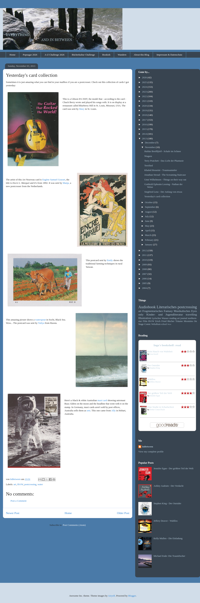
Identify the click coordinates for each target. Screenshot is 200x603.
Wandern (122, 54)
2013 (144, 138)
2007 (144, 274)
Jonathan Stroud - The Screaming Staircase (165, 174)
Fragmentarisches (152, 311)
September (150, 207)
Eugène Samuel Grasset (53, 179)
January (149, 244)
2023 (144, 91)
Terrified (148, 165)
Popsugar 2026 (30, 54)
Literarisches (166, 307)
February (149, 239)
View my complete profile (151, 451)
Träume (179, 321)
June (147, 221)
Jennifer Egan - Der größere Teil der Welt (173, 468)
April (148, 230)
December (150, 142)
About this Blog (141, 54)
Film (145, 321)
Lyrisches (156, 318)
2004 (144, 288)
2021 (144, 101)
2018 (144, 115)
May (147, 225)
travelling (191, 314)
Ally (113, 410)
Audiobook (147, 307)
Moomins (188, 321)
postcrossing (30, 484)
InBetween (147, 446)
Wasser (165, 318)
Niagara (148, 156)
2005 (144, 283)
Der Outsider (153, 365)
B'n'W (20, 484)
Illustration (144, 318)
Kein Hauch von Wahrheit (160, 351)
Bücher (170, 321)
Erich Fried (160, 321)
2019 (144, 110)
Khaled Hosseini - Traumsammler (160, 170)
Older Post (123, 513)
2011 (144, 255)
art (15, 484)
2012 (144, 250)
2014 (144, 133)
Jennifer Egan (155, 396)
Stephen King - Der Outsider (167, 503)
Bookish (106, 54)
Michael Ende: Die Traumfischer (169, 556)
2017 (144, 119)
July (147, 216)
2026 (144, 77)
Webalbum (156, 324)
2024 (144, 86)
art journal (182, 318)
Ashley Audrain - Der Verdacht (169, 485)
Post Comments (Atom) (74, 525)
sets (89, 410)
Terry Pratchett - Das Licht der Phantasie (164, 160)
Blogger (132, 595)
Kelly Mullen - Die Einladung (168, 538)
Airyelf (111, 595)
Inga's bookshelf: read (167, 345)
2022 (144, 96)
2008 (144, 269)
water (40, 484)
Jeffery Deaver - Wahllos (166, 520)
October (149, 202)
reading (172, 318)
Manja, (66, 183)
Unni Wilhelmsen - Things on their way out (165, 179)
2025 (144, 82)
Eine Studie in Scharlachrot (160, 407)
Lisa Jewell (154, 354)
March (148, 235)
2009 (144, 264)
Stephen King (155, 368)
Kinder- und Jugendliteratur (164, 314)
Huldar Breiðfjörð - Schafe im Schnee (162, 151)
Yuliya (41, 323)
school (164, 324)
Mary (81, 109)
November (150, 147)
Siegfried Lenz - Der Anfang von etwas (163, 191)
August (149, 211)
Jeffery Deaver (155, 382)
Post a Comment (18, 500)
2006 (144, 278)
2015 (144, 129)
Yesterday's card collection (157, 196)
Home (13, 54)
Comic (147, 324)
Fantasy (168, 311)
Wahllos (151, 379)
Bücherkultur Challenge (83, 54)
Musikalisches (182, 311)
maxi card (102, 400)
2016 (144, 124)
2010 (144, 259)
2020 (144, 105)
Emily (110, 260)
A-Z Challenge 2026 (54, 54)
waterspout (40, 319)
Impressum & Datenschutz (169, 54)
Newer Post (12, 513)
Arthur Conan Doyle (157, 410)
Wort (169, 324)
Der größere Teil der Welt (159, 393)
